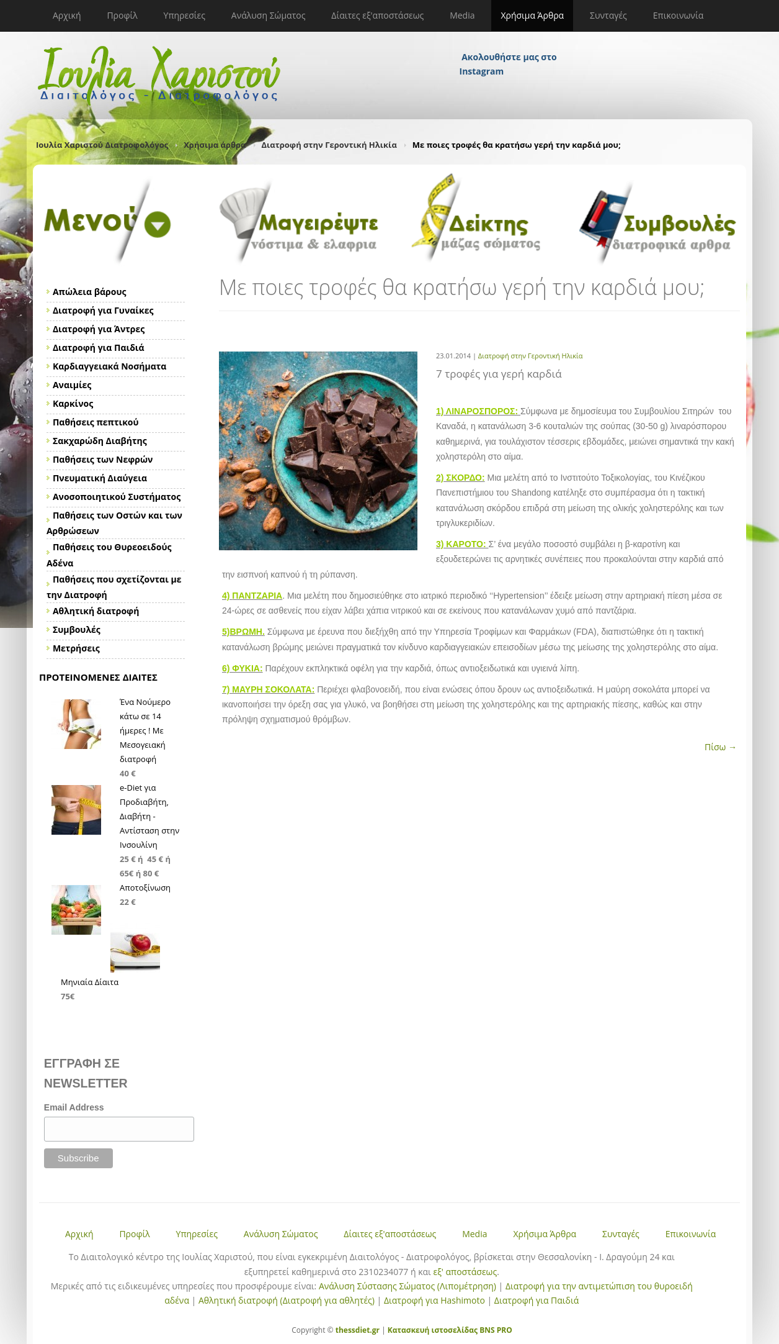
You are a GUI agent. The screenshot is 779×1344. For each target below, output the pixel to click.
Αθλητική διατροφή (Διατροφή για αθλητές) (286, 1300)
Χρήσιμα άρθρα (215, 144)
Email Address (74, 1107)
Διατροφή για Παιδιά (536, 1300)
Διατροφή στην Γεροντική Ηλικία (329, 144)
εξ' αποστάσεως (465, 1272)
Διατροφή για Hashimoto (434, 1300)
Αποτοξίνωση (145, 887)
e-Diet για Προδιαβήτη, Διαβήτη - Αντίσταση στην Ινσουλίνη (149, 816)
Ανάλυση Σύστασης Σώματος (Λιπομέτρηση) (407, 1286)
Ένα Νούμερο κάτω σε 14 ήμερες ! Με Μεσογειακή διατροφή (145, 730)
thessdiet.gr (358, 1330)
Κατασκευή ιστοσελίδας (433, 1330)
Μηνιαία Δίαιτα (89, 982)
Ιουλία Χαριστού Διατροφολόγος (102, 144)
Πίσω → (721, 747)
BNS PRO (495, 1330)
